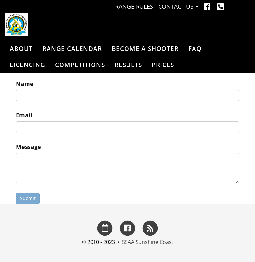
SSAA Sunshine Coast (147, 241)
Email (24, 115)
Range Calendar (72, 48)
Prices (163, 65)
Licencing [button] (27, 65)
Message (28, 146)
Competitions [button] (80, 65)
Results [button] (128, 65)
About (21, 48)
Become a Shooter (145, 48)
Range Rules (134, 6)
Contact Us (178, 6)
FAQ (195, 48)
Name (25, 84)
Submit (28, 198)
